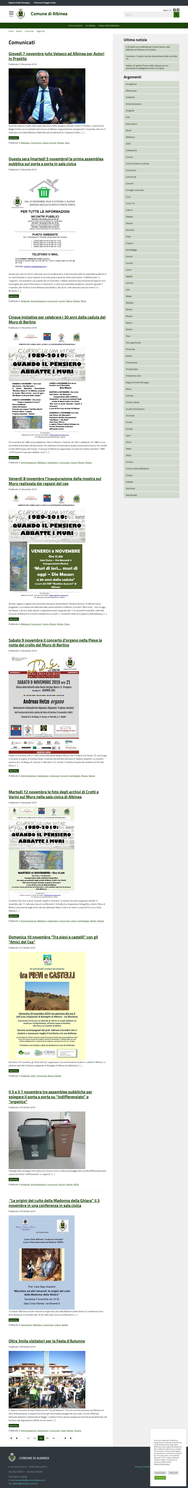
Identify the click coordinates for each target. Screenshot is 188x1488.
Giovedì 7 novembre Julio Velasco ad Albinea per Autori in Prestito (56, 55)
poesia (129, 355)
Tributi (128, 455)
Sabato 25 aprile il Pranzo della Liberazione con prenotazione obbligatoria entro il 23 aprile (147, 67)
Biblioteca (25, 142)
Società (129, 428)
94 (41, 1438)
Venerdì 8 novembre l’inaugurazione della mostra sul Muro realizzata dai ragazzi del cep (55, 480)
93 (34, 1438)
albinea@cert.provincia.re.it (25, 1483)
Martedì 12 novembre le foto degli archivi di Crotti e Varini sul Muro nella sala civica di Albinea (54, 794)
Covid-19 (130, 203)
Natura (69, 301)
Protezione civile (133, 375)
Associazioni (26, 1324)
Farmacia (130, 229)
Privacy (138, 1466)
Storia (67, 624)
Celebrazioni (52, 462)
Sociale (129, 422)
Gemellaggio (74, 775)
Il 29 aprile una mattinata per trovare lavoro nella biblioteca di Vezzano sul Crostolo (148, 48)
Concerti (64, 775)
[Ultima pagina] (70, 1438)
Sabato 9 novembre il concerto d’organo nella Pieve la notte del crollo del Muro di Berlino (55, 642)
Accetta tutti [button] (160, 1478)
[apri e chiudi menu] (11, 12)
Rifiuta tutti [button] (173, 1473)
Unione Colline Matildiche (109, 25)
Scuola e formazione (135, 408)
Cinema (129, 156)
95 (47, 1438)
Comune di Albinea (49, 13)
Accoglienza (131, 84)
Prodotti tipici (132, 369)
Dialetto (129, 216)
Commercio (131, 170)
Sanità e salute (132, 402)
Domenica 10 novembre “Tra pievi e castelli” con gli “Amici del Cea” (53, 939)
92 (28, 1438)
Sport (67, 142)
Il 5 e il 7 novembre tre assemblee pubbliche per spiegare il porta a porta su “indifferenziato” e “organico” (50, 1096)
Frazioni (129, 243)
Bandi (128, 130)
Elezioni (129, 223)
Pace (128, 336)
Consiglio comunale (135, 190)
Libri (128, 289)
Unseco (129, 475)
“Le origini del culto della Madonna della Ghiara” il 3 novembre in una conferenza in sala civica (54, 1202)
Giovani (129, 256)
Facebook (174, 10)
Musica (84, 775)
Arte (128, 117)
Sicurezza (130, 415)
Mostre (81, 462)
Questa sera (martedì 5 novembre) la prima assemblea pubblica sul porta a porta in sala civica (56, 161)
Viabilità (129, 481)
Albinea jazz (131, 90)
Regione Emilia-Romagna (19, 2)
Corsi (128, 196)
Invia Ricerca (176, 15)
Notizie (60, 142)
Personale (130, 349)
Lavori (129, 269)
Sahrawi (129, 395)
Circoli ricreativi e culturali (137, 163)
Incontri (53, 142)
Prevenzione (131, 362)
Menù (11, 16)
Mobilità (129, 302)
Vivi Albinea (90, 25)
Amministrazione (38, 301)
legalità (129, 276)
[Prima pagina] (11, 1438)
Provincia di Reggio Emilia (45, 2)
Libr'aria (129, 282)
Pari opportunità (133, 342)
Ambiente (25, 301)
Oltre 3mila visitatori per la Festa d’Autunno (47, 1341)
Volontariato (131, 495)
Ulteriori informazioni (162, 1464)
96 (54, 1438)
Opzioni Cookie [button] (160, 1473)
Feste (63, 1430)
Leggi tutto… (13, 137)
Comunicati (36, 142)
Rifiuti (83, 301)
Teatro (129, 448)
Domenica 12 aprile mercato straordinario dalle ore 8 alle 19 (151, 57)
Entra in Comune (75, 25)
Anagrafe (130, 110)
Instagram (178, 10)
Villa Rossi (130, 488)
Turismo (77, 1430)
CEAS (33, 1075)
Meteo (129, 296)
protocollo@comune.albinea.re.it (30, 1480)
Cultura (45, 142)
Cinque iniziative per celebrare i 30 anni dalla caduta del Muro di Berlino (57, 319)
